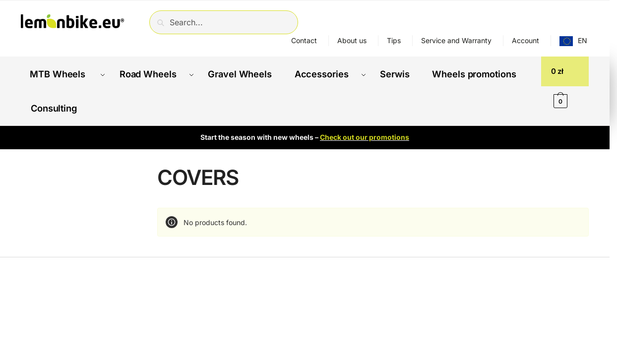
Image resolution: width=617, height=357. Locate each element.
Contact (304, 40)
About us (352, 40)
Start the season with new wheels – (304, 127)
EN (582, 40)
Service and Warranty (456, 40)
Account (525, 40)
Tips (394, 40)
